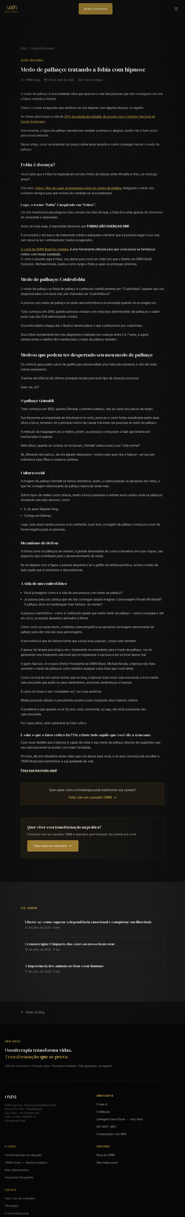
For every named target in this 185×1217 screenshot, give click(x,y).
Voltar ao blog (32, 1012)
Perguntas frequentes (19, 1177)
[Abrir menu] (176, 9)
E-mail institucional (17, 1213)
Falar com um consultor (53, 846)
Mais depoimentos (17, 1170)
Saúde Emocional (42, 48)
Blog (24, 48)
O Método (103, 1111)
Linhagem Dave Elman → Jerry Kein (119, 1119)
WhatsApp (11, 1205)
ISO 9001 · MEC (106, 1126)
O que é (101, 1104)
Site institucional (106, 1162)
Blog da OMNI (105, 1155)
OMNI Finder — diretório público (26, 1162)
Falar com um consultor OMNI (93, 797)
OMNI (10, 1097)
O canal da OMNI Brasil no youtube (44, 249)
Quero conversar (95, 8)
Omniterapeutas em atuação (23, 1155)
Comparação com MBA (111, 1134)
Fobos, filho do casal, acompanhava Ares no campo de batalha (78, 188)
